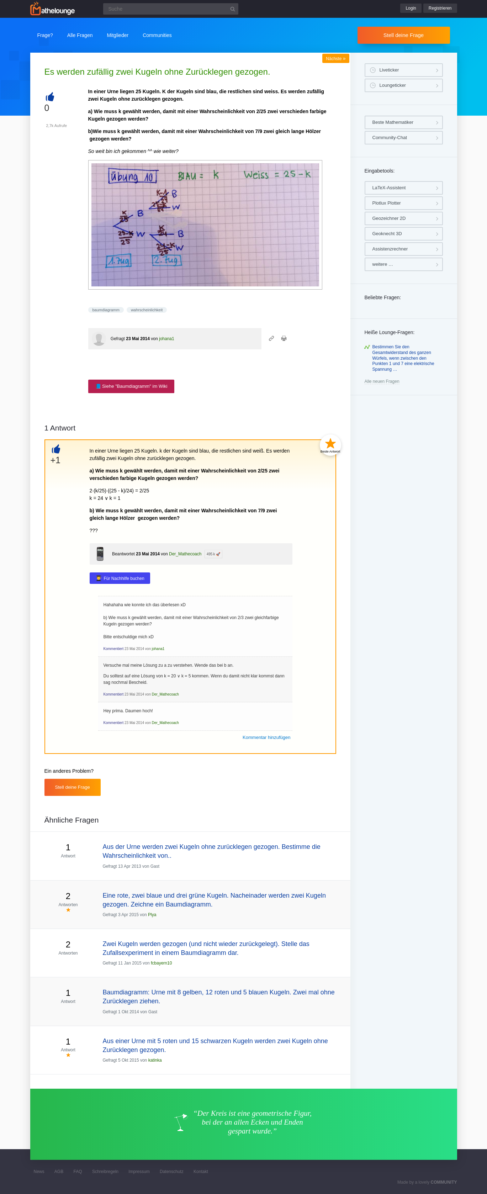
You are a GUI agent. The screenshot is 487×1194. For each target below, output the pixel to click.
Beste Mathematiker (393, 122)
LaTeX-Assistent (389, 187)
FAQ (78, 1171)
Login (411, 8)
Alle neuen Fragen (382, 381)
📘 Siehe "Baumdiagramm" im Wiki (131, 386)
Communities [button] (157, 35)
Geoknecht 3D (387, 233)
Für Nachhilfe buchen (124, 578)
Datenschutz (172, 1171)
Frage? (45, 35)
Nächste (335, 58)
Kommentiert (114, 649)
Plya (152, 914)
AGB (58, 1171)
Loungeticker (393, 85)
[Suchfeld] (170, 9)
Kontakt (201, 1171)
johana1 (166, 338)
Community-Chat (389, 137)
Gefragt (118, 338)
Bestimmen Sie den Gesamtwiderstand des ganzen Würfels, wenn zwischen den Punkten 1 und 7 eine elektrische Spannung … (403, 357)
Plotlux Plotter (386, 203)
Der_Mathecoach (185, 553)
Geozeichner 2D (389, 218)
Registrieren (440, 8)
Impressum (138, 1171)
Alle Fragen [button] (80, 35)
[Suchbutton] (232, 9)
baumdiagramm (106, 310)
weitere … (382, 264)
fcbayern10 (161, 963)
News (39, 1171)
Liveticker (389, 70)
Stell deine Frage (403, 35)
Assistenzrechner (390, 249)
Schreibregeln (105, 1171)
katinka (155, 1060)
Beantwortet (123, 553)
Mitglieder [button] (117, 35)
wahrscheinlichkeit (147, 310)
